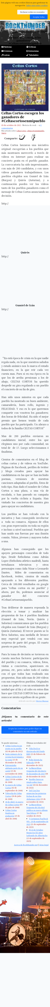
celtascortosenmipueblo (35, 131)
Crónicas (8, 51)
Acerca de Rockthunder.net (26, 844)
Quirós (3, 133)
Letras (7, 55)
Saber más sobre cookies (37, 5)
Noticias (8, 47)
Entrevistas (33, 51)
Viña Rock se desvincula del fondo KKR (35, 751)
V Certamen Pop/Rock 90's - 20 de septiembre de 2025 (37, 821)
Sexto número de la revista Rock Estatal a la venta (14, 757)
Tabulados (33, 55)
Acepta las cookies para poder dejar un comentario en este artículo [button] (25, 730)
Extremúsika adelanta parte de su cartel (14, 768)
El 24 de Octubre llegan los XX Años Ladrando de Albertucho (36, 832)
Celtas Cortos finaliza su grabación (11, 813)
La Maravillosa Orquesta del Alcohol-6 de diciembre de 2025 (36, 771)
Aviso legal (44, 844)
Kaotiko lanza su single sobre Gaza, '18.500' (34, 782)
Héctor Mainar (42, 701)
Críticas (32, 47)
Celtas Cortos (21, 131)
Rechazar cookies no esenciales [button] (32, 12)
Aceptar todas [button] (39, 17)
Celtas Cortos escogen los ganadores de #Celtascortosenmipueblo (23, 117)
